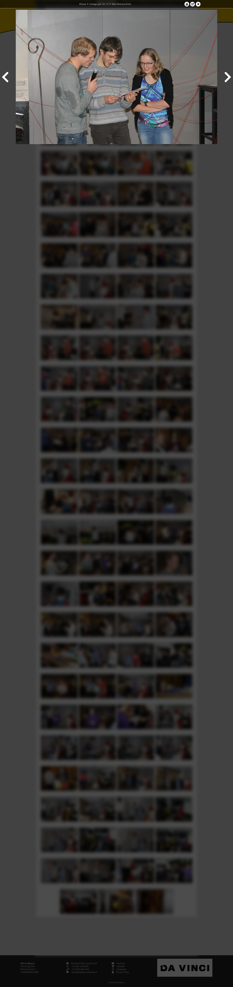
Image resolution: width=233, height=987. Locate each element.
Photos (82, 4)
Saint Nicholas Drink (121, 4)
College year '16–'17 (99, 4)
